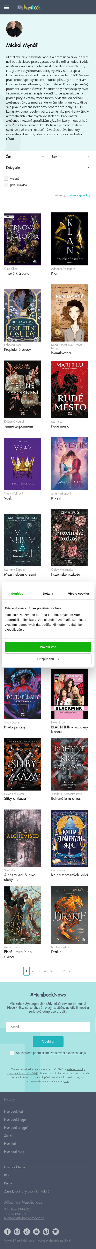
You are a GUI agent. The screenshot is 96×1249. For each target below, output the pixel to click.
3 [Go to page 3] (39, 971)
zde (66, 1081)
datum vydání (81, 195)
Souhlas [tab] (17, 593)
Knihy (8, 1183)
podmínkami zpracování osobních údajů (59, 1053)
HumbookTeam (14, 1167)
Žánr (25, 156)
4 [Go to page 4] (45, 971)
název (61, 195)
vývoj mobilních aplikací (54, 1240)
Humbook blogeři (16, 1127)
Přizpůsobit (48, 659)
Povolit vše (48, 646)
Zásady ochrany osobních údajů (26, 1191)
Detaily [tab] (48, 593)
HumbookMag (14, 1152)
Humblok (10, 1143)
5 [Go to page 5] (51, 971)
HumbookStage (15, 1119)
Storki (8, 1135)
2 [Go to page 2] (33, 971)
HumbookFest (13, 1111)
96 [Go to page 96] (63, 971)
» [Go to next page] (69, 971)
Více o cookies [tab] (79, 593)
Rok (70, 156)
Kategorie (48, 167)
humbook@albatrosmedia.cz (24, 1218)
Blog (7, 1175)
